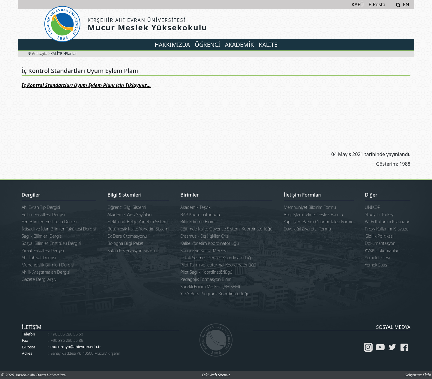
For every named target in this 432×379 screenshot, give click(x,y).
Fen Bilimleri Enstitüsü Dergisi (49, 221)
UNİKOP (372, 207)
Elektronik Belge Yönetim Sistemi (138, 221)
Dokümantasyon (380, 243)
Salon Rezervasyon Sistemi (132, 250)
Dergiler (31, 195)
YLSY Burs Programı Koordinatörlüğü (214, 293)
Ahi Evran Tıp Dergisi (41, 207)
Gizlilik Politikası (379, 236)
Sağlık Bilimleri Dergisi (42, 236)
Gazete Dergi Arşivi (39, 279)
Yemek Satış (376, 265)
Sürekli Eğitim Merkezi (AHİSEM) (210, 286)
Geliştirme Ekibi (417, 374)
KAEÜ (358, 4)
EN (406, 4)
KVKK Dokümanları (382, 250)
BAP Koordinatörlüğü (200, 214)
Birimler (189, 195)
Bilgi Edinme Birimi (197, 221)
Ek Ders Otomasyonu (127, 236)
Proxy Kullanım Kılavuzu (387, 229)
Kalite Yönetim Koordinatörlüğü (209, 243)
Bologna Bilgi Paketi (125, 243)
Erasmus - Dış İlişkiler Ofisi (204, 236)
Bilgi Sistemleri (124, 195)
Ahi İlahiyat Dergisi (39, 257)
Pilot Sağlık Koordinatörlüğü (206, 272)
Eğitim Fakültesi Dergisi (43, 214)
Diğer (371, 195)
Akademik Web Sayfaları (129, 214)
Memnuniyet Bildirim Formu (310, 207)
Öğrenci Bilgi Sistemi (126, 207)
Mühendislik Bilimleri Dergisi (48, 265)
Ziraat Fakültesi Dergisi (43, 250)
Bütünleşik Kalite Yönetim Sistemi (138, 229)
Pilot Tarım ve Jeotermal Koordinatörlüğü (218, 265)
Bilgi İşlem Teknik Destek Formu (313, 214)
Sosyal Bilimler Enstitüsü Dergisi (51, 243)
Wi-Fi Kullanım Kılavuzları (387, 221)
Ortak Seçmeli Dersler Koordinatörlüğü (216, 257)
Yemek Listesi (377, 257)
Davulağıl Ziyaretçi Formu (307, 229)
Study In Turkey (379, 214)
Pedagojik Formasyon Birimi (206, 279)
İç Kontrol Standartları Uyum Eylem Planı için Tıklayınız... (86, 85)
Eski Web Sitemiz (216, 374)
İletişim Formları (303, 195)
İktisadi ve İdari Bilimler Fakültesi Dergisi (59, 229)
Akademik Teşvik (195, 207)
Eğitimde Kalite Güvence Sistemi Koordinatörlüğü (226, 229)
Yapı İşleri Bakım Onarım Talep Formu (319, 221)
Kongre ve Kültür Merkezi (203, 250)
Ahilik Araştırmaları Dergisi (46, 272)
